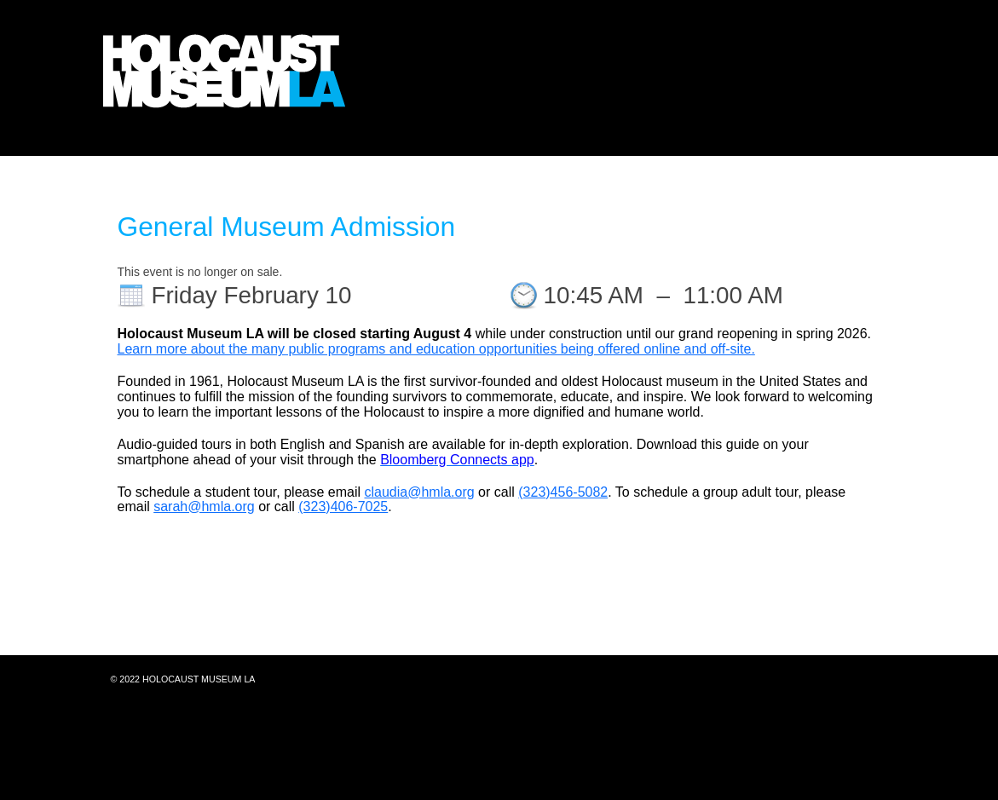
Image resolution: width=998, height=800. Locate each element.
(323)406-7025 (343, 506)
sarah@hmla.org (204, 506)
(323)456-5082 (563, 492)
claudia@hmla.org (419, 492)
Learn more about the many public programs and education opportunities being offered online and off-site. (436, 349)
